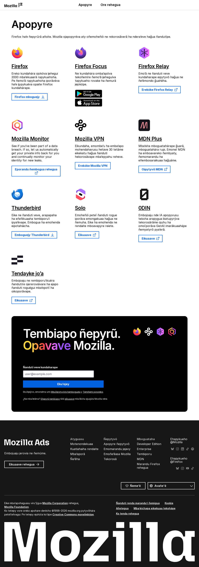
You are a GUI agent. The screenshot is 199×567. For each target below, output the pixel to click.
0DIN (144, 208)
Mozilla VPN (89, 139)
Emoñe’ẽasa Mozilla (117, 454)
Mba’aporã (77, 454)
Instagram (177, 449)
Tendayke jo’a (27, 273)
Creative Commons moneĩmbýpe (73, 514)
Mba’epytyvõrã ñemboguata (65, 392)
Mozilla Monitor (30, 139)
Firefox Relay (153, 66)
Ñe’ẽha (75, 459)
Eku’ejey (63, 384)
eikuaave (69, 399)
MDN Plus (150, 139)
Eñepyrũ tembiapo (50, 399)
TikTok (187, 449)
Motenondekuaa (81, 444)
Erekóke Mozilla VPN (92, 165)
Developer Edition (149, 444)
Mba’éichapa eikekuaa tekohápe (154, 508)
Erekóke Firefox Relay (160, 89)
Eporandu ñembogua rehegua (36, 170)
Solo (80, 208)
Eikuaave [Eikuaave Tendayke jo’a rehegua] (24, 300)
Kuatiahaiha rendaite (84, 449)
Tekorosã (110, 459)
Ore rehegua (111, 5)
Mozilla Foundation (16, 506)
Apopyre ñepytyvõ (116, 444)
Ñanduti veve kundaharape (40, 367)
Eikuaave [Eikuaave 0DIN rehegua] (150, 238)
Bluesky (172, 449)
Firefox (19, 66)
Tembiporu (144, 454)
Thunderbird (26, 208)
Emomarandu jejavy (117, 449)
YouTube (187, 468)
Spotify (192, 449)
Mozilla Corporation (55, 503)
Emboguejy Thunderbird (34, 235)
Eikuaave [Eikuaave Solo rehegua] (87, 235)
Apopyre (85, 5)
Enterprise (144, 449)
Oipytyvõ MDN (154, 169)
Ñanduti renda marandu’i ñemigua (138, 503)
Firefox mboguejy (29, 97)
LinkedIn (182, 449)
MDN (140, 459)
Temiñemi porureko (93, 392)
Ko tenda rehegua (127, 513)
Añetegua (122, 508)
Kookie (169, 503)
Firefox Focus (91, 66)
